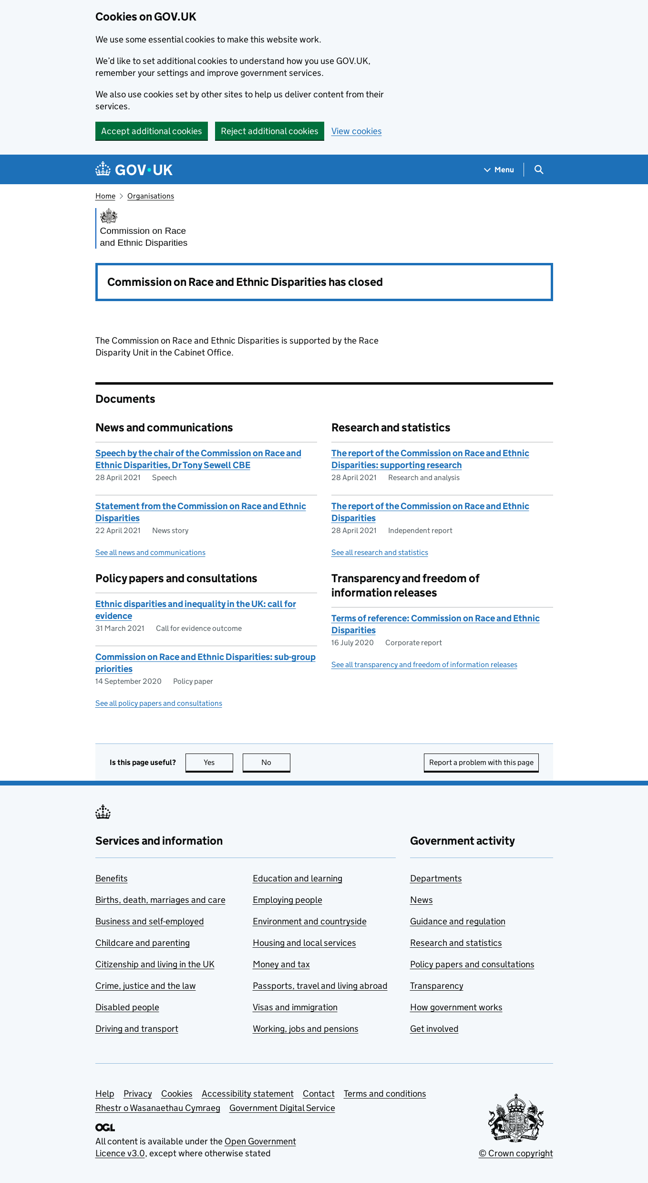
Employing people (287, 899)
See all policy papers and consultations (158, 703)
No (275, 762)
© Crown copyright (516, 1153)
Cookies (177, 1093)
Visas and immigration (295, 1007)
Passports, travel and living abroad (320, 985)
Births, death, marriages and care (160, 899)
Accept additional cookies (151, 131)
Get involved (434, 1028)
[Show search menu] (538, 169)
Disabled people (127, 1007)
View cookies (356, 131)
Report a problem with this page (481, 762)
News (421, 899)
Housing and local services (304, 942)
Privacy (137, 1093)
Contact (319, 1093)
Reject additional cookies (270, 131)
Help (104, 1093)
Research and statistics (456, 942)
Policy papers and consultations (472, 964)
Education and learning (297, 878)
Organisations (150, 195)
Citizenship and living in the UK (155, 964)
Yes (218, 762)
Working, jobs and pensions (306, 1028)
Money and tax (281, 964)
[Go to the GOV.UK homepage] (134, 169)
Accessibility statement (248, 1093)
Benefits (111, 878)
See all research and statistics (379, 552)
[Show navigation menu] (499, 169)
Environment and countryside (310, 921)
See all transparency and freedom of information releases (424, 664)
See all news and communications (150, 552)
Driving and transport (136, 1028)
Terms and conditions (385, 1093)
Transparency (436, 985)
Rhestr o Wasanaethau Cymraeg (157, 1107)
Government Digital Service (282, 1107)
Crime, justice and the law (145, 985)
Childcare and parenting (142, 942)
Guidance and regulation (457, 921)
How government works (456, 1007)
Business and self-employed (149, 921)
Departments (436, 878)
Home (105, 195)
